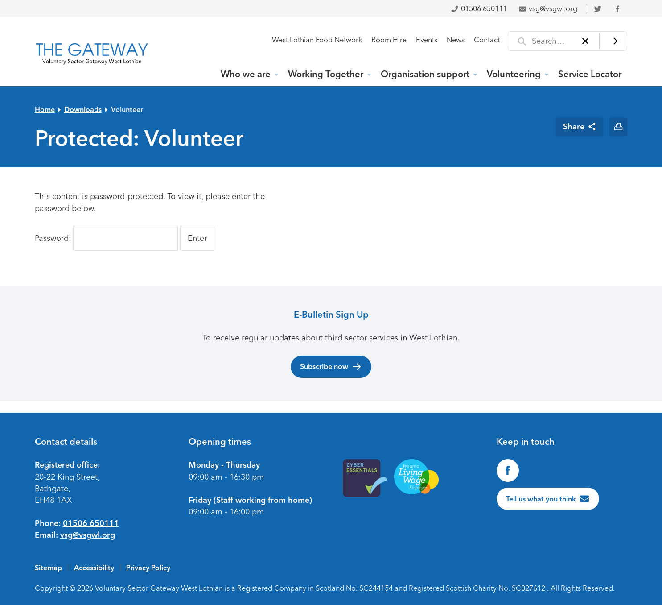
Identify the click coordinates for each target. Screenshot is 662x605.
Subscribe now (331, 366)
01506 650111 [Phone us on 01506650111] (91, 523)
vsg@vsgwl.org (547, 8)
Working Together (325, 74)
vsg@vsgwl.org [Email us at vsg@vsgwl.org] (87, 535)
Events (426, 40)
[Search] (613, 41)
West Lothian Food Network (317, 40)
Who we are (246, 74)
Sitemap (48, 567)
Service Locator (589, 74)
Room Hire (389, 40)
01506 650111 (479, 8)
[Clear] (585, 41)
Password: (106, 238)
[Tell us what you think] (548, 499)
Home (45, 109)
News (456, 40)
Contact (487, 40)
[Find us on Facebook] (508, 470)
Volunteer (127, 109)
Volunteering (514, 74)
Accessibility (94, 567)
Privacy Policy (148, 567)
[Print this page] (618, 126)
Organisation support (425, 74)
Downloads (83, 109)
